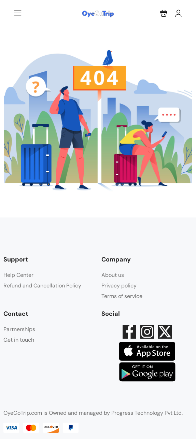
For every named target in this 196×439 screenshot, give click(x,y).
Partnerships (19, 329)
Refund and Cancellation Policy (42, 285)
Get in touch (18, 339)
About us (112, 275)
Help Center (18, 275)
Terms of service (121, 296)
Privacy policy (119, 285)
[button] (164, 13)
